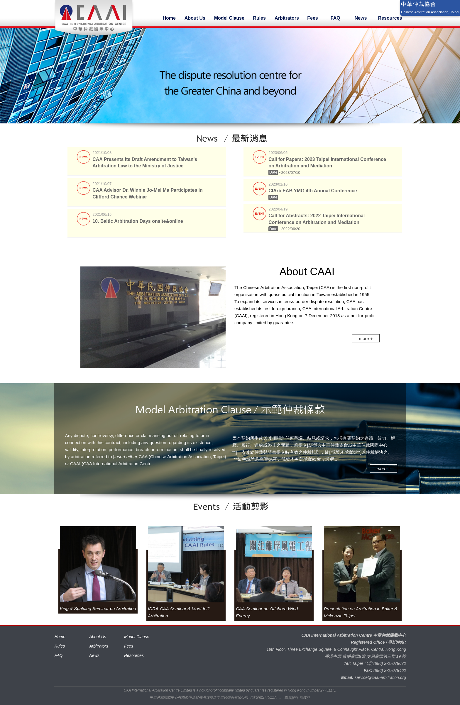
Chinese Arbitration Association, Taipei (430, 12)
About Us (97, 636)
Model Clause (136, 636)
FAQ (58, 655)
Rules (59, 646)
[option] (98, 569)
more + (366, 338)
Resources (134, 655)
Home (59, 636)
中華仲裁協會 (418, 4)
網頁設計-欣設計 (297, 697)
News (94, 655)
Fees (128, 646)
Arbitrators (98, 646)
